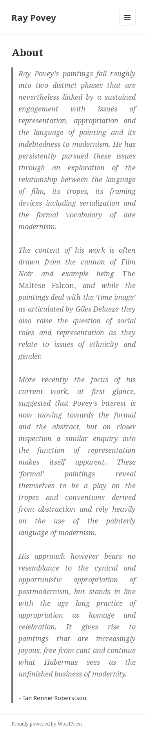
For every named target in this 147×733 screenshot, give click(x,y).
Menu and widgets (128, 25)
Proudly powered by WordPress (47, 723)
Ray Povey (33, 17)
